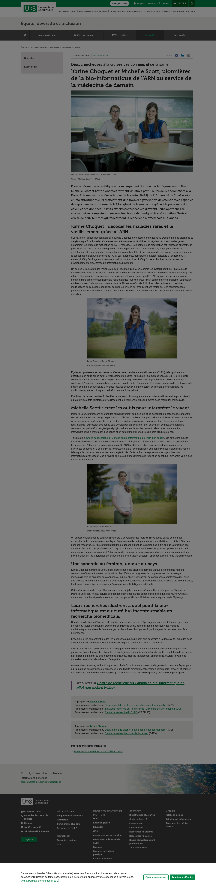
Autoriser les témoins (182, 877)
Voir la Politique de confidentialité (38, 880)
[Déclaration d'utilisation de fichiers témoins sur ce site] (108, 877)
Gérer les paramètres (156, 877)
